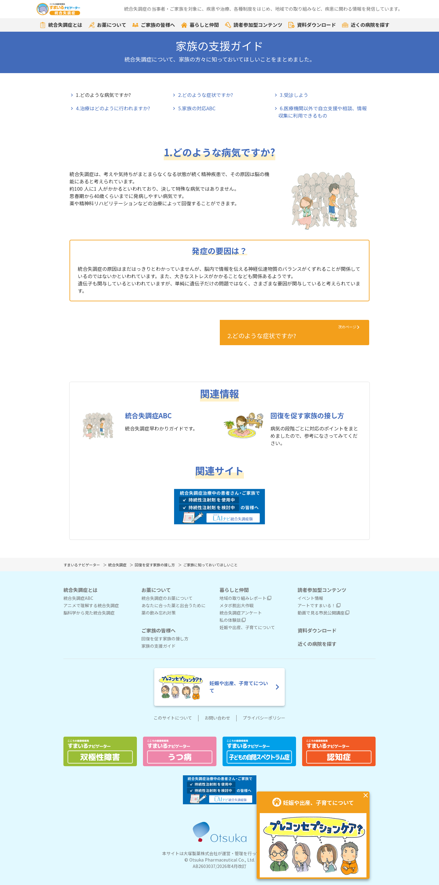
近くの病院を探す (366, 25)
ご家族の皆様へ (153, 25)
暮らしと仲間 (200, 25)
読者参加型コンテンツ (253, 25)
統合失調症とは (61, 25)
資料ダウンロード (312, 25)
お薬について (107, 25)
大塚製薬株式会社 (201, 853)
